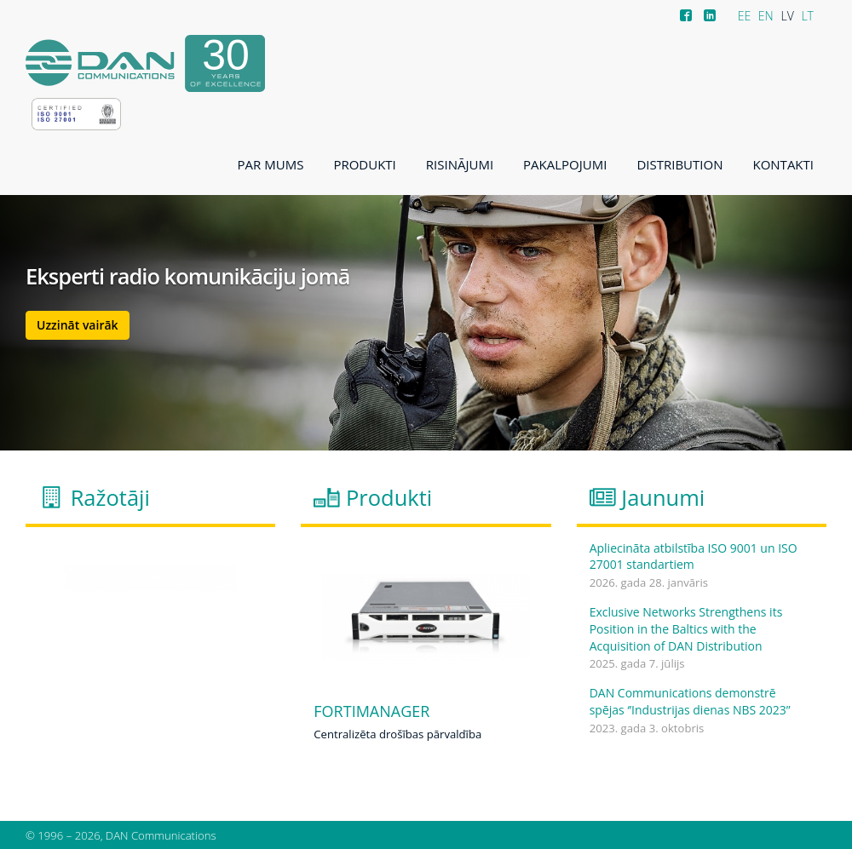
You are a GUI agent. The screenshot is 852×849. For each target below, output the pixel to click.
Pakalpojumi (565, 164)
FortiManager (371, 711)
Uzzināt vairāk (77, 325)
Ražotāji (110, 497)
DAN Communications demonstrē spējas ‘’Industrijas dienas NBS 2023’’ (690, 701)
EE (744, 16)
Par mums (271, 164)
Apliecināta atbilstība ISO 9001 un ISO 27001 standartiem (693, 556)
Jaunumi (663, 497)
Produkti (364, 164)
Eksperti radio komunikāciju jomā (188, 276)
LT (807, 16)
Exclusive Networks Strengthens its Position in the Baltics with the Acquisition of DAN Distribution (686, 628)
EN (766, 16)
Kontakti (783, 164)
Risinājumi (459, 164)
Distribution (679, 164)
